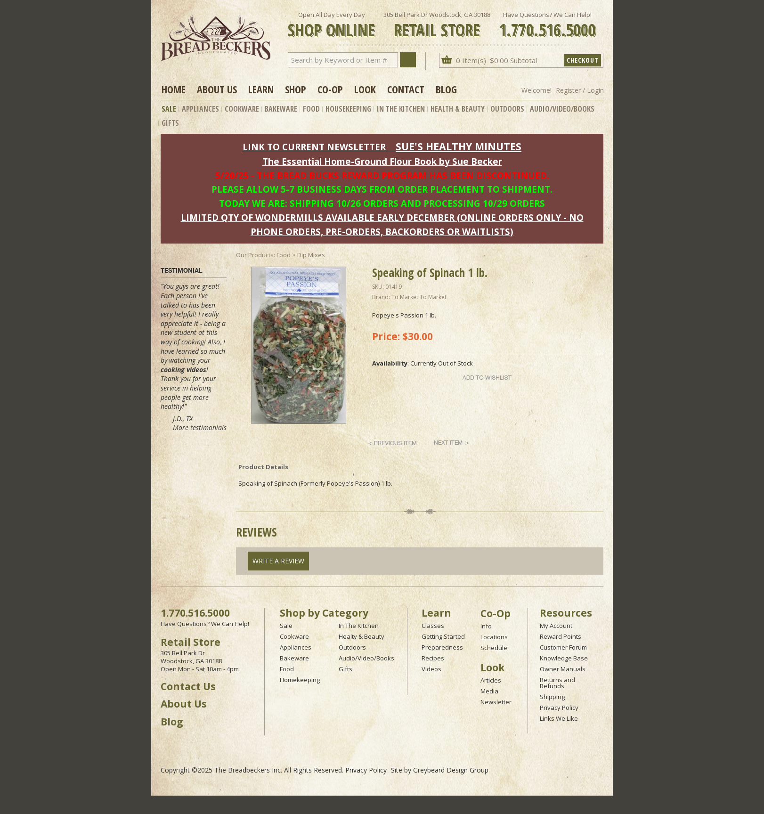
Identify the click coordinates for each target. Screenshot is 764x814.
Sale (169, 109)
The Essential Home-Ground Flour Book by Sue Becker (382, 161)
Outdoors (507, 109)
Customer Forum (563, 647)
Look (365, 89)
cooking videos (183, 369)
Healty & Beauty (361, 636)
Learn (261, 89)
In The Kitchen (401, 109)
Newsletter (496, 702)
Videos (431, 669)
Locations (494, 637)
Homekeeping (300, 680)
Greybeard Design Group (450, 769)
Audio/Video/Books (562, 109)
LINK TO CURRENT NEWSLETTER (314, 147)
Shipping (552, 696)
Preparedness (442, 647)
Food (311, 109)
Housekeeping (348, 109)
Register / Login (580, 90)
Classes (433, 625)
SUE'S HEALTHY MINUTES (458, 146)
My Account (556, 625)
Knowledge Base (564, 658)
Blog (446, 89)
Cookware (242, 109)
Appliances (200, 109)
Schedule (493, 647)
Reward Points (560, 636)
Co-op (330, 89)
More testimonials (200, 427)
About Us (217, 89)
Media (489, 691)
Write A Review (278, 560)
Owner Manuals (562, 669)
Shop (295, 89)
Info (486, 626)
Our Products (255, 255)
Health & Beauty (458, 109)
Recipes (433, 658)
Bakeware (281, 109)
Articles (490, 680)
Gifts (170, 123)
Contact (405, 89)
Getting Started (443, 636)
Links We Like (559, 718)
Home (174, 89)
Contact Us (188, 686)
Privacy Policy (559, 707)
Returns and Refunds (557, 683)
